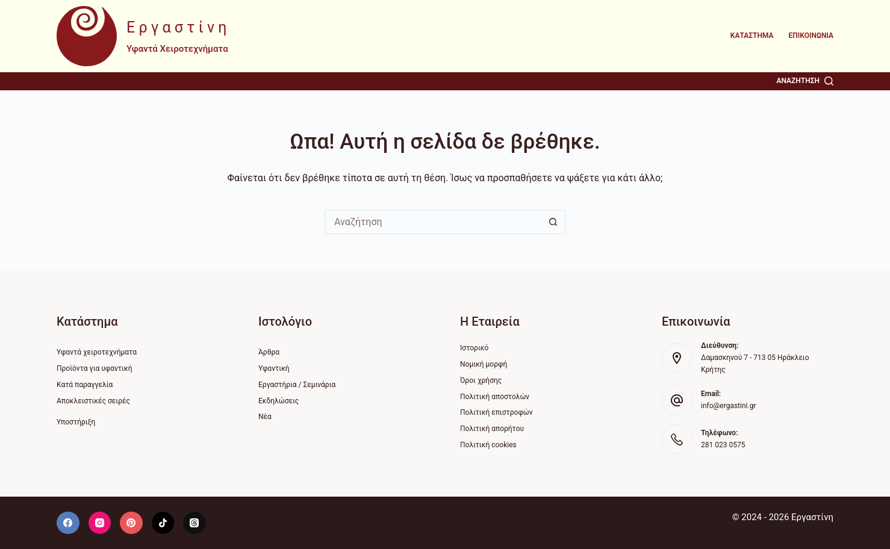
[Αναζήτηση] (804, 81)
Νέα (265, 416)
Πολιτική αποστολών (494, 396)
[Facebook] (68, 523)
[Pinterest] (131, 523)
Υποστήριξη (76, 422)
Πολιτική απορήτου (492, 428)
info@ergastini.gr (728, 406)
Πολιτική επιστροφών (496, 412)
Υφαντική (274, 368)
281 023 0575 (723, 445)
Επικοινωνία (811, 35)
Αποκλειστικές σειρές (93, 401)
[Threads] (194, 523)
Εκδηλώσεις (278, 401)
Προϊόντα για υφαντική (94, 368)
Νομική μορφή (483, 364)
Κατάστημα (752, 35)
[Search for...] (433, 222)
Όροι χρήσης (481, 380)
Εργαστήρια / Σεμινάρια (296, 384)
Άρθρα (268, 352)
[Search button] (553, 222)
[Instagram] (100, 523)
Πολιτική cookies (488, 445)
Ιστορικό (474, 348)
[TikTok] (163, 523)
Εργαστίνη (178, 27)
